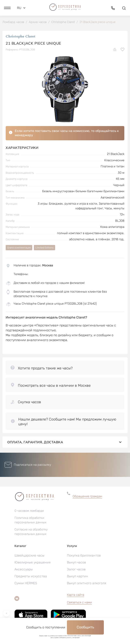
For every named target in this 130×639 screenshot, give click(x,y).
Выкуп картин (77, 576)
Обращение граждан (87, 496)
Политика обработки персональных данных (30, 520)
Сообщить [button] (85, 627)
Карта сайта (75, 595)
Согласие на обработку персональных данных (31, 532)
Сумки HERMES (25, 583)
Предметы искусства (30, 576)
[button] (7, 7)
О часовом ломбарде (29, 511)
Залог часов (76, 569)
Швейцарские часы (29, 555)
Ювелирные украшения (32, 562)
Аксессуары (23, 569)
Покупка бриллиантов (84, 555)
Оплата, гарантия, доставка (65, 442)
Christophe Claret (20, 36)
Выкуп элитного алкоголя (86, 583)
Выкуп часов (76, 562)
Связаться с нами (79, 602)
